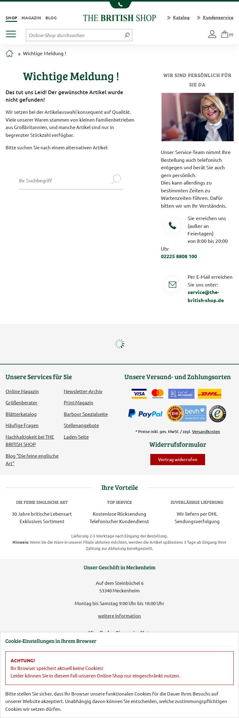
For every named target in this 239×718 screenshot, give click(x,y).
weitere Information (119, 616)
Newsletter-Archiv (83, 391)
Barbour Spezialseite (86, 414)
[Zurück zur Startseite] (119, 17)
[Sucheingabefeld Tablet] (74, 35)
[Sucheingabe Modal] (64, 180)
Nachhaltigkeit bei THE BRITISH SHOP (30, 440)
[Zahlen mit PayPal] (147, 413)
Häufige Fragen (22, 425)
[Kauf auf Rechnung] (181, 394)
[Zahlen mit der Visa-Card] (139, 394)
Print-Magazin (78, 402)
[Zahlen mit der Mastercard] (157, 394)
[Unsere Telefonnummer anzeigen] (119, 5)
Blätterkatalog (21, 414)
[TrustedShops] (217, 414)
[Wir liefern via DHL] (209, 394)
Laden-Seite (76, 437)
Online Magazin (22, 391)
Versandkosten (206, 431)
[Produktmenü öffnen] (13, 32)
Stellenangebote (81, 425)
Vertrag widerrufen (177, 459)
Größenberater (21, 402)
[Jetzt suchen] (127, 35)
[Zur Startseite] (9, 53)
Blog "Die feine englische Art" (32, 459)
